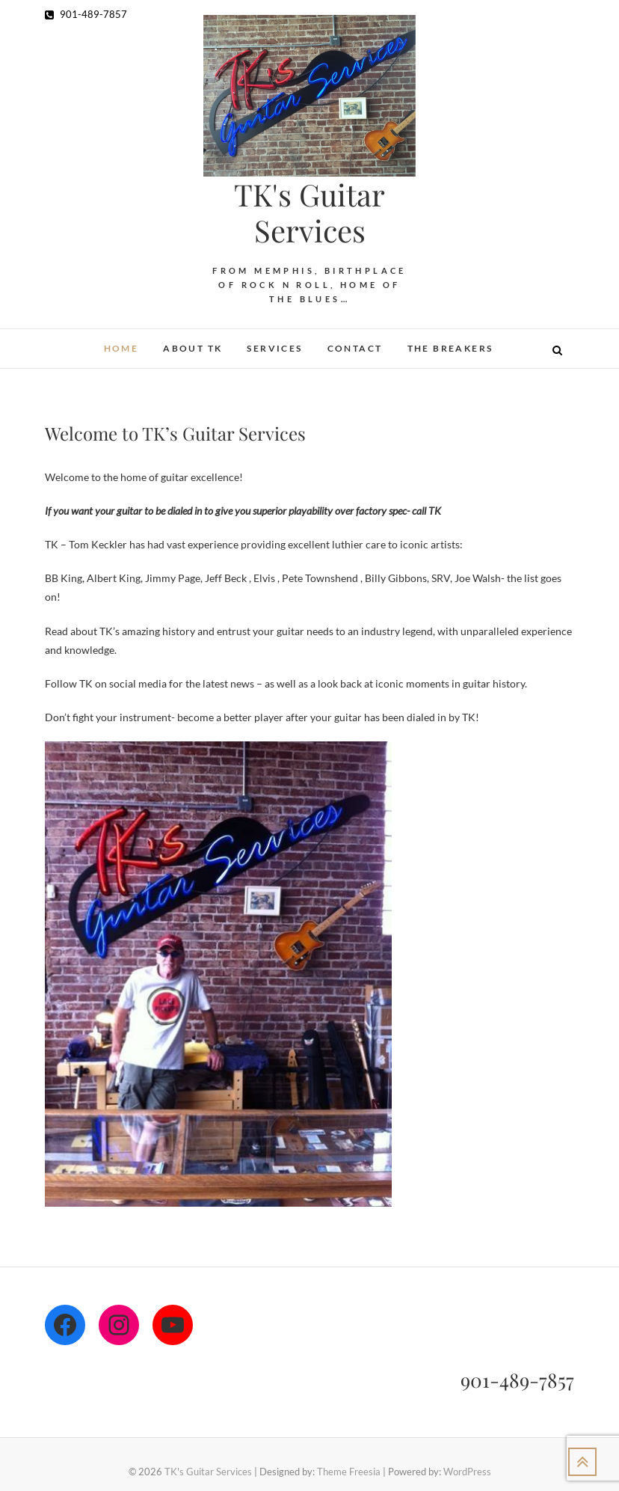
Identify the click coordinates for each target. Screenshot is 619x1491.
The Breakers (450, 348)
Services (274, 348)
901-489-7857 (86, 14)
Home (121, 348)
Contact (355, 348)
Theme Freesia (349, 1472)
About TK (192, 348)
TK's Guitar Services (309, 212)
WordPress (467, 1472)
